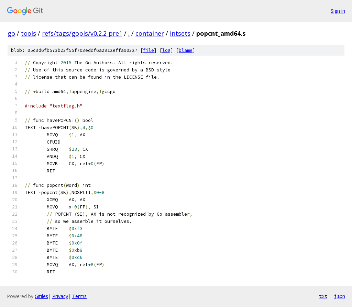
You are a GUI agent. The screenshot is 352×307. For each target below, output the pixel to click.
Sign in (338, 11)
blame (185, 50)
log (166, 50)
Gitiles (41, 296)
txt (323, 296)
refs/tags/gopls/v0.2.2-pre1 (82, 33)
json (339, 296)
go (11, 33)
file (148, 50)
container (149, 33)
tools (28, 33)
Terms (79, 296)
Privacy (60, 296)
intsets (180, 33)
